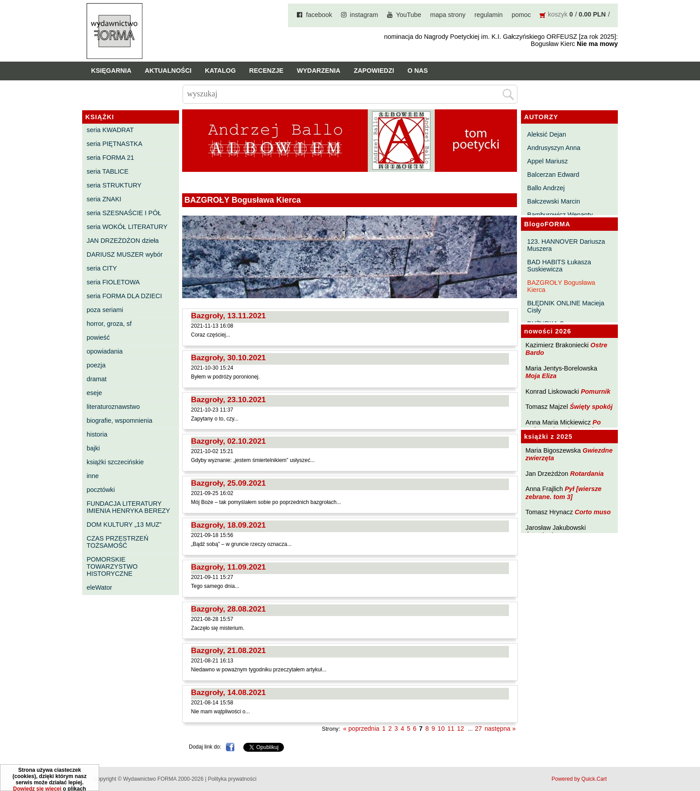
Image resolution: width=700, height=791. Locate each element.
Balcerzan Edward (553, 174)
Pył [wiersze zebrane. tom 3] (563, 492)
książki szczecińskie (115, 462)
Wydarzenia (319, 70)
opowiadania (105, 351)
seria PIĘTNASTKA (114, 143)
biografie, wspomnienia (119, 420)
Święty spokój (591, 406)
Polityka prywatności (232, 779)
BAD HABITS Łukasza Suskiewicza (559, 265)
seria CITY (102, 268)
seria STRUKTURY (114, 185)
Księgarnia (111, 70)
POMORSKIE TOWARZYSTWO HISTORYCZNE (112, 566)
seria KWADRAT (110, 129)
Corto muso (593, 512)
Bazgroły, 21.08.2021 (228, 650)
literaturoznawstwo (113, 406)
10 (441, 728)
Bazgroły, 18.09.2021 (228, 524)
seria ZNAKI (104, 199)
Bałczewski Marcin (553, 201)
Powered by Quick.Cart (579, 779)
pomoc (521, 14)
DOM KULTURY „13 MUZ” (124, 524)
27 (478, 728)
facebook (319, 14)
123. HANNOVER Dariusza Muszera (566, 245)
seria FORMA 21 (110, 157)
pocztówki (101, 489)
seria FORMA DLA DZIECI (124, 296)
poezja (96, 365)
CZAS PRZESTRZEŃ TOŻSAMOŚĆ (117, 542)
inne (93, 475)
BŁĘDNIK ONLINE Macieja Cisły (565, 307)
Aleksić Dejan (546, 134)
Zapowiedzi (374, 70)
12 (460, 728)
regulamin (489, 14)
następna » (500, 728)
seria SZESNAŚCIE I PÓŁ (124, 212)
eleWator (99, 587)
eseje (94, 392)
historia (97, 434)
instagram (364, 14)
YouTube (408, 14)
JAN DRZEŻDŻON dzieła (123, 240)
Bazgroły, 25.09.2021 (228, 483)
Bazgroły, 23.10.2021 (228, 399)
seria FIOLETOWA (113, 282)
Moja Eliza (541, 375)
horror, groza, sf (109, 323)
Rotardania (587, 473)
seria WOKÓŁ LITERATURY (127, 226)
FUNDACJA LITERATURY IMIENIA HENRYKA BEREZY (128, 507)
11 (450, 728)
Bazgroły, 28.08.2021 (228, 608)
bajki (93, 448)
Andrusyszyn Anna (553, 147)
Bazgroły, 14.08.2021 (228, 692)
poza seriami (105, 309)
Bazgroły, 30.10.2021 (228, 357)
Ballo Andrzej (546, 188)
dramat (97, 379)
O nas (418, 70)
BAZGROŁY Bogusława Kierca (561, 286)
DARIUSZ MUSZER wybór (124, 254)
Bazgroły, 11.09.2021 (228, 566)
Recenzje (266, 70)
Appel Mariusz (547, 161)
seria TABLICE (108, 171)
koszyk (557, 14)
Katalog (220, 70)
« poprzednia (361, 728)
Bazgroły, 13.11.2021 (228, 315)
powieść (98, 337)
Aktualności (168, 70)
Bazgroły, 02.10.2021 (228, 441)
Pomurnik (595, 391)
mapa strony (448, 14)
